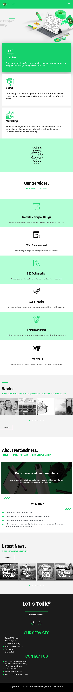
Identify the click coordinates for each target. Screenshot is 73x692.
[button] (29, 420)
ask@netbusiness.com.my (13, 672)
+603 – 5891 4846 (11, 669)
